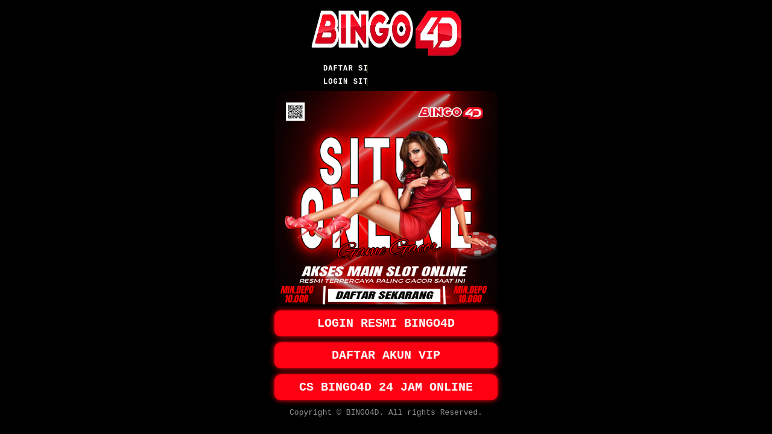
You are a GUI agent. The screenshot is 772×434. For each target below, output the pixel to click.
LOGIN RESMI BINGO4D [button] (386, 315)
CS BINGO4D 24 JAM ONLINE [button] (386, 384)
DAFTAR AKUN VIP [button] (386, 350)
